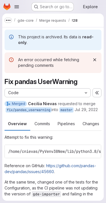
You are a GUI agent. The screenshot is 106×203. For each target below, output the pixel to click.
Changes (91, 123)
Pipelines (66, 123)
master (66, 110)
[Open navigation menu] (16, 6)
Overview (17, 123)
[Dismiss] (94, 59)
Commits (42, 123)
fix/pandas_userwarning (28, 110)
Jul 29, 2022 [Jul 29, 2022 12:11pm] (86, 109)
